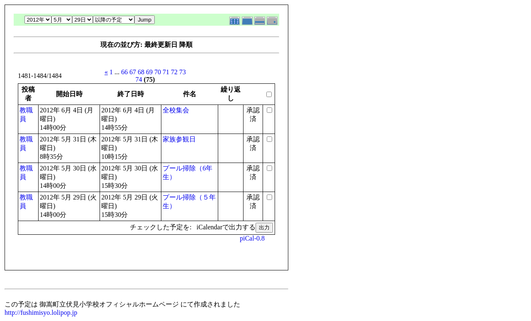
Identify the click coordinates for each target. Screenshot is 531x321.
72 (174, 71)
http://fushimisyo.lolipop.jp (41, 312)
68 (141, 71)
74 (139, 79)
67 (132, 71)
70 (157, 71)
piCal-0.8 (252, 238)
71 (166, 71)
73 (182, 71)
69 (149, 71)
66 (124, 71)
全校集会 (176, 110)
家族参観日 (179, 139)
